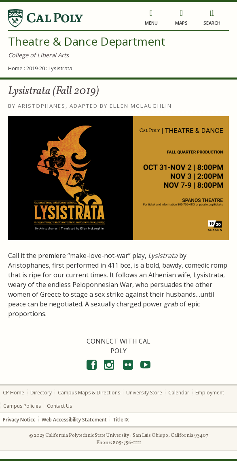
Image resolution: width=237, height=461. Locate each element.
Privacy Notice (19, 419)
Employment (209, 392)
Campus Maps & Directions (89, 392)
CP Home (13, 392)
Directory (41, 392)
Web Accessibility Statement (74, 419)
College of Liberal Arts (38, 55)
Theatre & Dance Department (86, 41)
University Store (144, 392)
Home (15, 68)
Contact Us (59, 405)
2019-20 (35, 68)
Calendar (178, 392)
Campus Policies (22, 405)
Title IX (121, 419)
